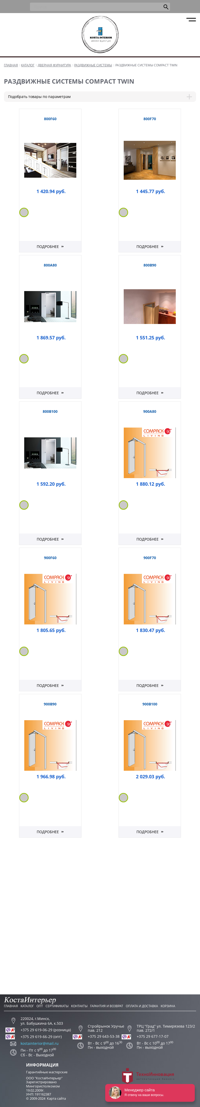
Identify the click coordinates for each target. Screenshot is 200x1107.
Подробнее (48, 246)
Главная (11, 1006)
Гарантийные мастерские (46, 1072)
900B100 (149, 704)
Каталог (27, 1006)
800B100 (50, 411)
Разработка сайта (148, 1078)
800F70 (149, 118)
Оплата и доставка (142, 1006)
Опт (39, 1006)
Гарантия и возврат (106, 1006)
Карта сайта (56, 1098)
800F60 (50, 118)
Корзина (168, 1006)
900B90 (50, 704)
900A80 (149, 411)
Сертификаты (57, 1006)
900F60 (50, 557)
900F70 (149, 557)
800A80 (50, 265)
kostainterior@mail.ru (40, 1043)
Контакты (79, 1006)
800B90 (149, 265)
